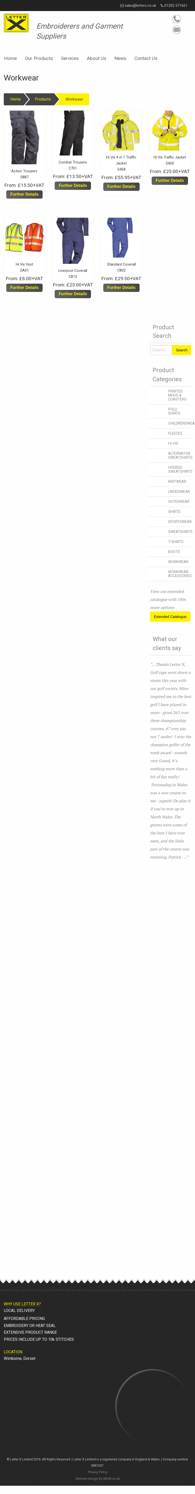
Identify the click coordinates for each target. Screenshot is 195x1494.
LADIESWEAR (179, 492)
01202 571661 (174, 6)
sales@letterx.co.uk (138, 6)
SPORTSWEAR (179, 522)
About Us (96, 58)
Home (10, 58)
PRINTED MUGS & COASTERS (177, 395)
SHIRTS (174, 512)
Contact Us (145, 58)
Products (43, 99)
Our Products (39, 58)
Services (70, 58)
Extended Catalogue (170, 617)
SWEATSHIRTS (179, 532)
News (120, 58)
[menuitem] (10, 56)
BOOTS (174, 552)
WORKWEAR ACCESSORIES (179, 574)
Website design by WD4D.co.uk (97, 1478)
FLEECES (175, 433)
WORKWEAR (178, 562)
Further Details (24, 194)
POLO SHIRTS (174, 411)
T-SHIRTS (175, 542)
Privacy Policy (97, 1472)
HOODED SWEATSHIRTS (179, 469)
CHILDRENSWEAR (179, 423)
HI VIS (173, 443)
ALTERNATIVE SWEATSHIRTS (179, 455)
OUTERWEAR (178, 502)
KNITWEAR (177, 482)
